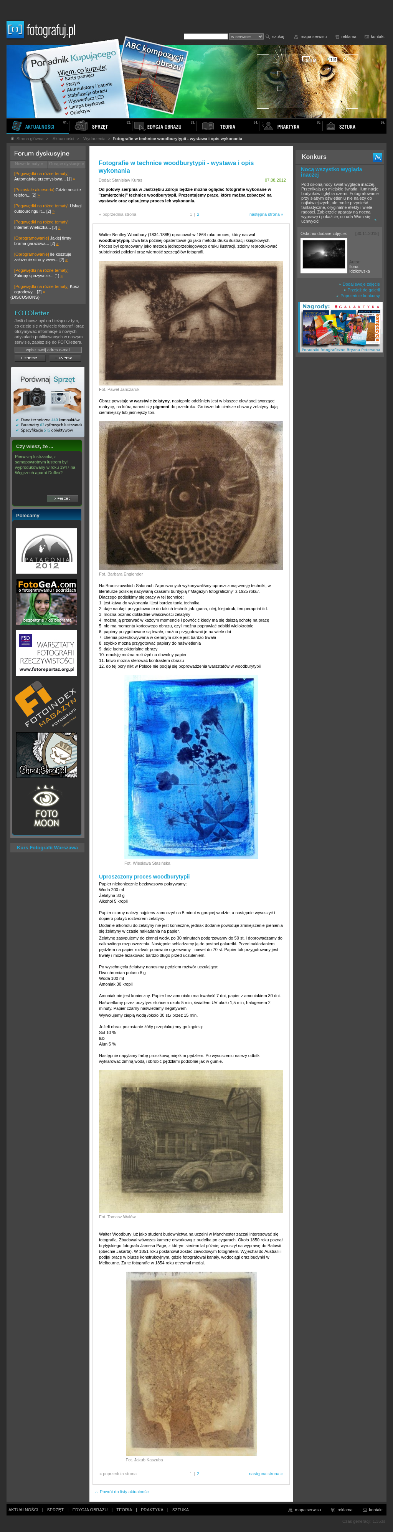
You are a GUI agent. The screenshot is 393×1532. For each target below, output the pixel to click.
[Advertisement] (339, 481)
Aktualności (63, 138)
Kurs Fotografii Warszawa (47, 847)
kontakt (378, 36)
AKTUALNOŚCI (23, 1509)
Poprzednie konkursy (358, 295)
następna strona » (266, 214)
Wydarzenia (94, 138)
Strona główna (26, 138)
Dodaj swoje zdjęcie (359, 284)
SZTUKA (180, 1509)
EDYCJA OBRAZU (90, 1509)
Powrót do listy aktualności (122, 1491)
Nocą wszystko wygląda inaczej (331, 172)
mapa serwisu (314, 36)
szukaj (278, 36)
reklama (348, 36)
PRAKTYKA (152, 1509)
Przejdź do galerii (361, 290)
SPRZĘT (55, 1509)
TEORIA (124, 1509)
